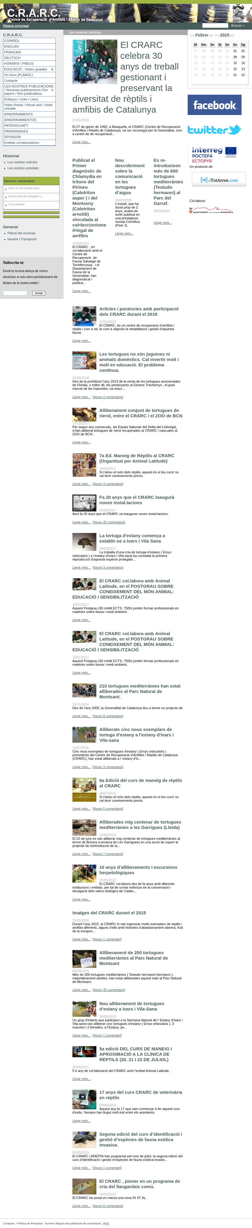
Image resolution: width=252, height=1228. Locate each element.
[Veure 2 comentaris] (107, 397)
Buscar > (238, 25)
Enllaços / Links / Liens (21, 99)
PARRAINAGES (16, 131)
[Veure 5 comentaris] (107, 808)
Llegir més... (81, 142)
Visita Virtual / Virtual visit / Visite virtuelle (28, 106)
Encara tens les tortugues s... (25, 196)
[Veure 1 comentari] (107, 939)
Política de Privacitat (29, 1223)
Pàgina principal (16, 26)
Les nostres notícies (22, 162)
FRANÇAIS (12, 52)
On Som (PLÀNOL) (18, 75)
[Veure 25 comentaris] (108, 522)
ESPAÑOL (12, 41)
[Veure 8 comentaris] (107, 716)
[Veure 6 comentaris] (107, 1206)
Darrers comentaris (19, 181)
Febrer (202, 35)
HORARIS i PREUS (19, 63)
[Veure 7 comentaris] (107, 854)
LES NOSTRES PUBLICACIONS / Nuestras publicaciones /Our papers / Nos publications (29, 89)
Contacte (239, 16)
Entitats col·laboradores (21, 142)
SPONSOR (12, 137)
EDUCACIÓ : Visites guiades (25, 69)
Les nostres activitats (23, 168)
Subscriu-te (13, 262)
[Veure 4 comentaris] (107, 484)
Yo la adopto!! (16, 204)
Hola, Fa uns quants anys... (24, 188)
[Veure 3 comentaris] (107, 567)
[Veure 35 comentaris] (108, 990)
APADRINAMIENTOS (20, 120)
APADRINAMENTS (18, 114)
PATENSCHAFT (16, 125)
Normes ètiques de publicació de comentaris (73, 1223)
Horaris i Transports (22, 239)
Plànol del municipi (21, 233)
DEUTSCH (12, 58)
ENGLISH (11, 46)
